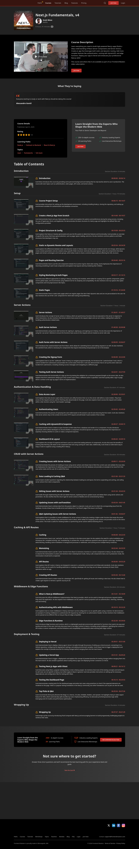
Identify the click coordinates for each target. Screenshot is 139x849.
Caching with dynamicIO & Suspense (55, 424)
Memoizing (44, 548)
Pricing (83, 3)
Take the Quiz (68, 770)
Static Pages (44, 290)
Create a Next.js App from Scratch (54, 215)
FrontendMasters (24, 2)
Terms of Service (110, 843)
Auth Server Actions (48, 327)
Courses (48, 3)
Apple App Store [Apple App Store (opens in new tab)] (105, 831)
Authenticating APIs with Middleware (56, 607)
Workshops (38, 837)
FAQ (73, 837)
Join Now (113, 3)
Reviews (61, 837)
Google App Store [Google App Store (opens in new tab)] (118, 831)
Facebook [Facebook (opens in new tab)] (118, 825)
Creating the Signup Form (50, 357)
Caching (42, 535)
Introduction (44, 178)
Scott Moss (47, 20)
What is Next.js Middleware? (51, 594)
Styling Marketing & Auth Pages (53, 275)
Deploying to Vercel (47, 641)
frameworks (28, 153)
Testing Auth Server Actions (51, 372)
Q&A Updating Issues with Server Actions (57, 514)
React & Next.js (49, 145)
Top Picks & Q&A (46, 691)
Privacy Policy (120, 843)
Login (123, 3)
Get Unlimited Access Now (110, 740)
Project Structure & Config (50, 230)
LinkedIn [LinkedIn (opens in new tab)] (113, 825)
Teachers (54, 837)
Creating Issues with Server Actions (55, 461)
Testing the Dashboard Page (51, 680)
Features (74, 3)
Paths (40, 3)
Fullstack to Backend (33, 145)
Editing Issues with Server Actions (54, 491)
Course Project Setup (48, 200)
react (19, 153)
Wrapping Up (45, 712)
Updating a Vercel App (49, 655)
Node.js (20, 145)
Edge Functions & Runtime (51, 620)
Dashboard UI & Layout (49, 439)
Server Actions (45, 312)
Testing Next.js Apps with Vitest (53, 666)
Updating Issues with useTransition (55, 502)
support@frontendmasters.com (115, 837)
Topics (47, 837)
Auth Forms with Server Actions (53, 342)
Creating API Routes (48, 575)
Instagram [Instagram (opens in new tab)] (123, 825)
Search (105, 3)
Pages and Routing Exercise (51, 260)
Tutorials (58, 3)
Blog (66, 3)
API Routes (44, 561)
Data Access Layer (47, 394)
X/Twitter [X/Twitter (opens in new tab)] (108, 825)
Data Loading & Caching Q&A (52, 476)
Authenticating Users (48, 409)
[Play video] (41, 56)
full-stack (39, 153)
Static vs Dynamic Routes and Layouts (56, 245)
